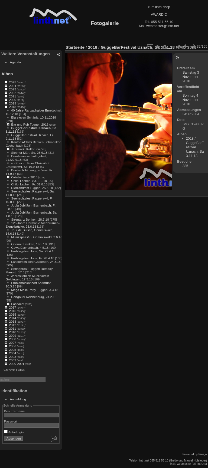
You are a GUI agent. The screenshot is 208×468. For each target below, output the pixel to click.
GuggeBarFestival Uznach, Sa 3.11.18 (138, 47)
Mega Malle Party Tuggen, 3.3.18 (34, 290)
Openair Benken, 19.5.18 (29, 244)
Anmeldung (18, 399)
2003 (12, 356)
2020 (12, 100)
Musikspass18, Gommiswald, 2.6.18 (36, 237)
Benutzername (14, 411)
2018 (12, 107)
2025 (12, 82)
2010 (12, 332)
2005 (12, 349)
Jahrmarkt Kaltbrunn (25, 149)
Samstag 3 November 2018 (191, 76)
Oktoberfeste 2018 (24, 177)
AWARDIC (159, 14)
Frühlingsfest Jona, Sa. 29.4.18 (33, 251)
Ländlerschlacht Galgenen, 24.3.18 (36, 261)
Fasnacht (17, 304)
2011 (12, 328)
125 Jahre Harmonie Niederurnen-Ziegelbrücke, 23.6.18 (33, 224)
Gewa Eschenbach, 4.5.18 (29, 247)
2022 (12, 92)
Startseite (75, 47)
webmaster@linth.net (162, 26)
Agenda (15, 62)
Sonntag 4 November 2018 (191, 99)
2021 (12, 96)
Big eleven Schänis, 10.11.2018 (33, 117)
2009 (12, 335)
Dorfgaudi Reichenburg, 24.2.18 (33, 297)
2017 (12, 307)
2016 (12, 311)
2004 (12, 353)
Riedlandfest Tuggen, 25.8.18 (32, 187)
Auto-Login (14, 432)
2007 (12, 342)
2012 (12, 325)
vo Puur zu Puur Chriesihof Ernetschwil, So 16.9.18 (27, 164)
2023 (12, 89)
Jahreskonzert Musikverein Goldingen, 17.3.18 (27, 277)
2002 (12, 360)
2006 (12, 346)
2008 (12, 339)
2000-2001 (16, 363)
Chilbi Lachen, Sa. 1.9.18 (29, 180)
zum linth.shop (159, 7)
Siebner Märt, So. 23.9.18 (29, 152)
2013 (12, 321)
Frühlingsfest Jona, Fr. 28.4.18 (32, 258)
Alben (7, 73)
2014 (12, 318)
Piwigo (203, 454)
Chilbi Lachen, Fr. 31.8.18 (29, 184)
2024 (12, 85)
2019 (12, 103)
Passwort (10, 421)
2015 (12, 314)
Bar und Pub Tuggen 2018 (29, 124)
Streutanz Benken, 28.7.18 (30, 219)
